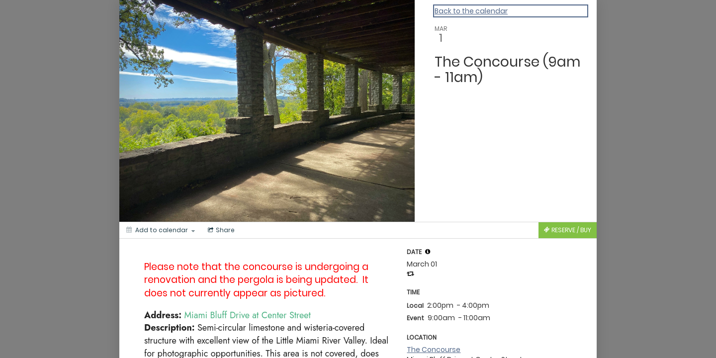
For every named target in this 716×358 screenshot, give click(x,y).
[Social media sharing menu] (220, 230)
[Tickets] (567, 230)
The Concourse (433, 350)
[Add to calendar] (160, 230)
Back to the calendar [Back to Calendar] (471, 11)
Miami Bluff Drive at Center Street (247, 315)
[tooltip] (427, 252)
